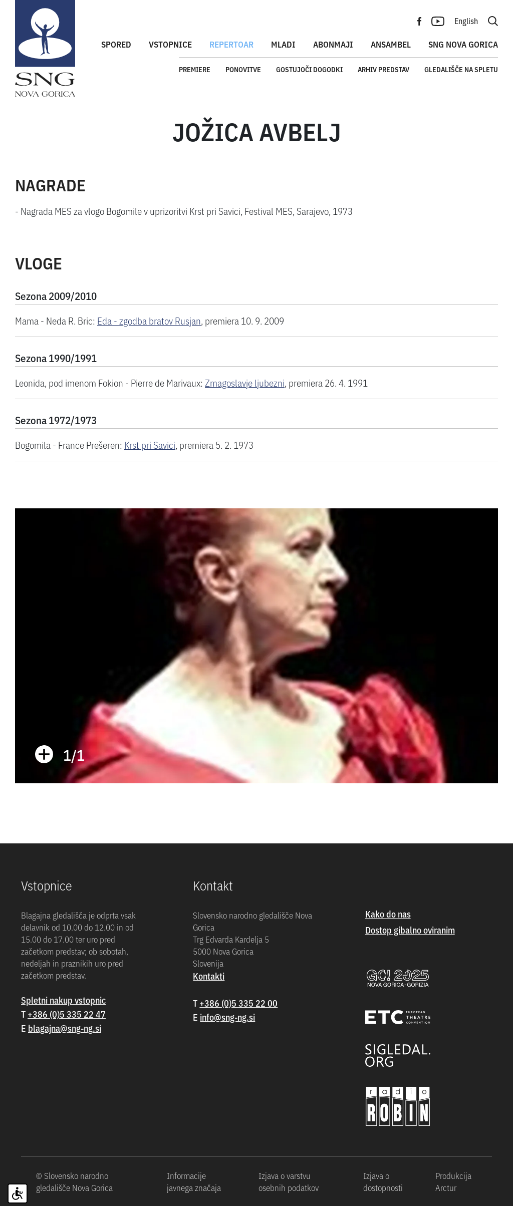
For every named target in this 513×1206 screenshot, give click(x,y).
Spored (116, 44)
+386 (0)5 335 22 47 (67, 1014)
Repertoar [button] (231, 44)
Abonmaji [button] (333, 44)
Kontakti (208, 976)
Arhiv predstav (383, 69)
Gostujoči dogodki (309, 69)
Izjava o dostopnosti (383, 1181)
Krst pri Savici (149, 444)
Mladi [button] (283, 44)
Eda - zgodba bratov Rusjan (149, 320)
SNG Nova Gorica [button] (463, 44)
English (466, 21)
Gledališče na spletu (461, 69)
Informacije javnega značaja (194, 1181)
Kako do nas (388, 914)
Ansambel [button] (391, 44)
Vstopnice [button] (170, 44)
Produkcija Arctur (453, 1181)
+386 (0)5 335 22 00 (238, 1003)
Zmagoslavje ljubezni (245, 382)
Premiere (194, 69)
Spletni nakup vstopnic (63, 1000)
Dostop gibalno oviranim (410, 930)
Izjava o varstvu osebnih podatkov (289, 1181)
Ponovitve (243, 69)
